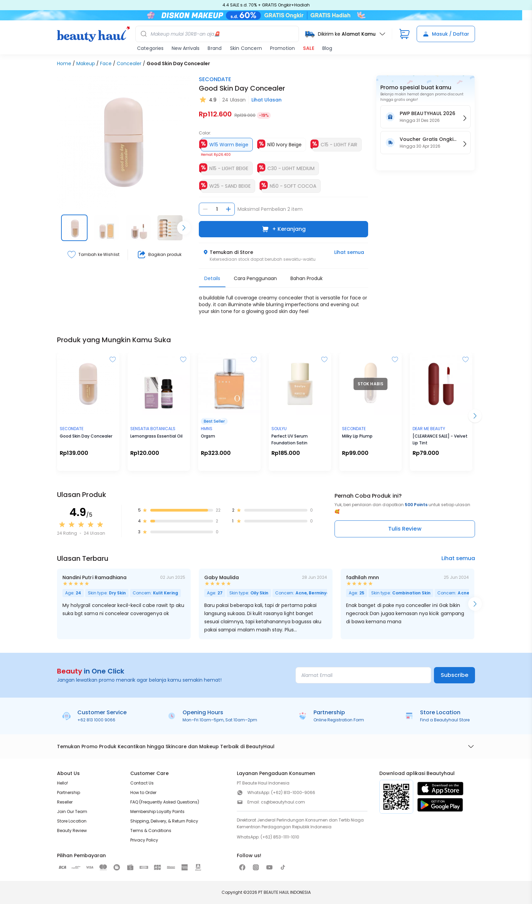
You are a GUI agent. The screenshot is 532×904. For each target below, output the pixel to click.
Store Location (72, 821)
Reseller (65, 802)
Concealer (129, 63)
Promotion (282, 48)
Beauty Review (72, 830)
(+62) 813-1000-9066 (293, 792)
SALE (308, 48)
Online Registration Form (339, 720)
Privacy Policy (144, 840)
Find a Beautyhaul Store (445, 720)
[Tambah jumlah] (228, 209)
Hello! (62, 783)
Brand (215, 48)
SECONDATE (215, 79)
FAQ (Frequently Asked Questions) (164, 802)
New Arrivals (186, 48)
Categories (150, 48)
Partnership (68, 792)
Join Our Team (72, 811)
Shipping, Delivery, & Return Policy (164, 821)
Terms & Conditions (150, 830)
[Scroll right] (184, 228)
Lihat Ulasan (266, 99)
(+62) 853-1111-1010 (280, 837)
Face (106, 63)
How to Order (143, 792)
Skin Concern (246, 48)
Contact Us (142, 783)
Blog (327, 48)
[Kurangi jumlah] (205, 209)
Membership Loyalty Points (157, 811)
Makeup (85, 63)
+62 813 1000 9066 (96, 720)
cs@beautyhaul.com (283, 802)
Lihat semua (349, 252)
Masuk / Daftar (445, 34)
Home (64, 63)
